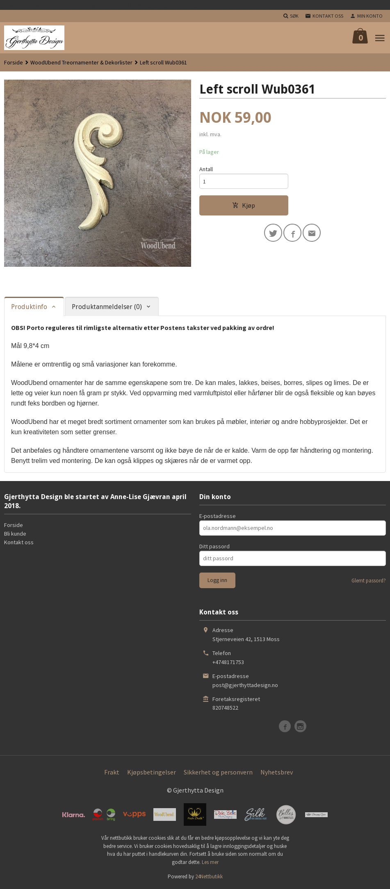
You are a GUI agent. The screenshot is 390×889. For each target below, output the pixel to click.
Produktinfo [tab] (29, 307)
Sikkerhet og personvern (218, 772)
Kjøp (243, 205)
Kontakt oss (19, 542)
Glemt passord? (368, 580)
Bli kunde (15, 533)
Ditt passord (214, 546)
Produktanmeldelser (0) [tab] (107, 307)
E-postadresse (217, 516)
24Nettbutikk (209, 876)
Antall (206, 169)
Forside (13, 62)
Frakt (111, 772)
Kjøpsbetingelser (151, 772)
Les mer (210, 862)
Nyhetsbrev (276, 772)
